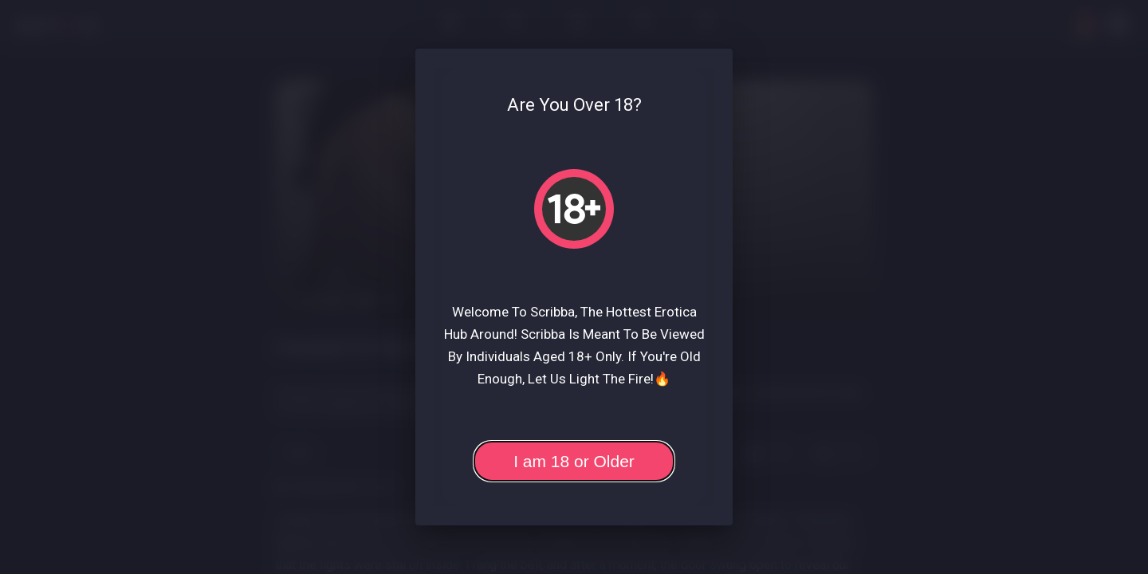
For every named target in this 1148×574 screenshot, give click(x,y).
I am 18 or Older (574, 461)
